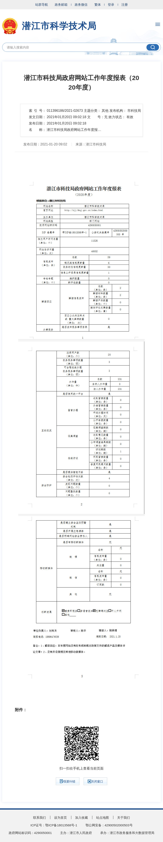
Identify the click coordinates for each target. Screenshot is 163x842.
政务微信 (81, 4)
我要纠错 (67, 781)
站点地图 (102, 817)
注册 (124, 4)
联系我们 (39, 817)
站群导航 (41, 4)
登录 (111, 4)
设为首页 (60, 817)
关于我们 (123, 817)
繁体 (97, 4)
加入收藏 (81, 817)
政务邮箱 (61, 4)
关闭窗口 (95, 781)
